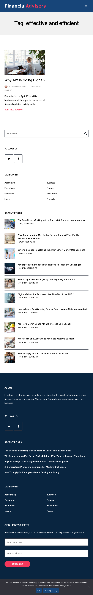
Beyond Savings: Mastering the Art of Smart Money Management (51, 250)
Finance (8, 90)
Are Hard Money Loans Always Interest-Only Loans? (44, 324)
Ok (38, 590)
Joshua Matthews (17, 86)
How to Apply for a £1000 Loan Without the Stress (43, 353)
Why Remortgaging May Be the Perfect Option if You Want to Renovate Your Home (45, 456)
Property (51, 199)
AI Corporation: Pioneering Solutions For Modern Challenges (49, 265)
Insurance (9, 193)
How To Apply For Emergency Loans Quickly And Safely (46, 279)
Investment (52, 193)
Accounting (10, 183)
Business (51, 183)
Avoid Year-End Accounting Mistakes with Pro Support (46, 339)
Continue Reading (14, 110)
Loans (7, 199)
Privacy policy (51, 590)
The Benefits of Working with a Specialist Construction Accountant (52, 220)
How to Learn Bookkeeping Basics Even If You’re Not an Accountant (52, 309)
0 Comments (29, 224)
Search (85, 134)
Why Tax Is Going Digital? (25, 80)
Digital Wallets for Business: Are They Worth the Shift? (46, 294)
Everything (10, 188)
